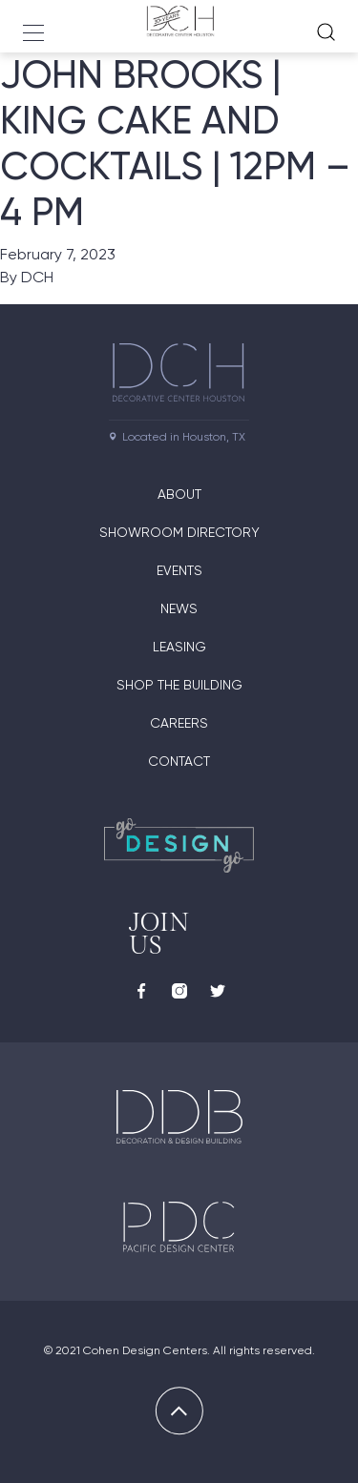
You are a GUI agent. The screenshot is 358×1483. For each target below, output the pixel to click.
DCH (37, 277)
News (179, 608)
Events (179, 570)
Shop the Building (179, 684)
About (179, 494)
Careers (179, 723)
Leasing (179, 646)
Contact (179, 761)
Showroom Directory (179, 532)
